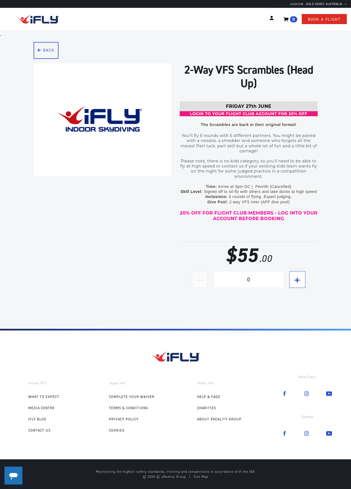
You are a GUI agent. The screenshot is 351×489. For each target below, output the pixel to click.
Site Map (201, 476)
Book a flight (324, 19)
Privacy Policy (124, 419)
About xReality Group (219, 419)
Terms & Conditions (128, 408)
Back (46, 50)
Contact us (281, 4)
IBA (252, 471)
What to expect (43, 396)
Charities (206, 408)
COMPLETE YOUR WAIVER (132, 396)
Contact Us (39, 430)
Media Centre (41, 408)
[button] (272, 17)
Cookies (117, 430)
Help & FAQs (208, 396)
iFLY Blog (37, 419)
